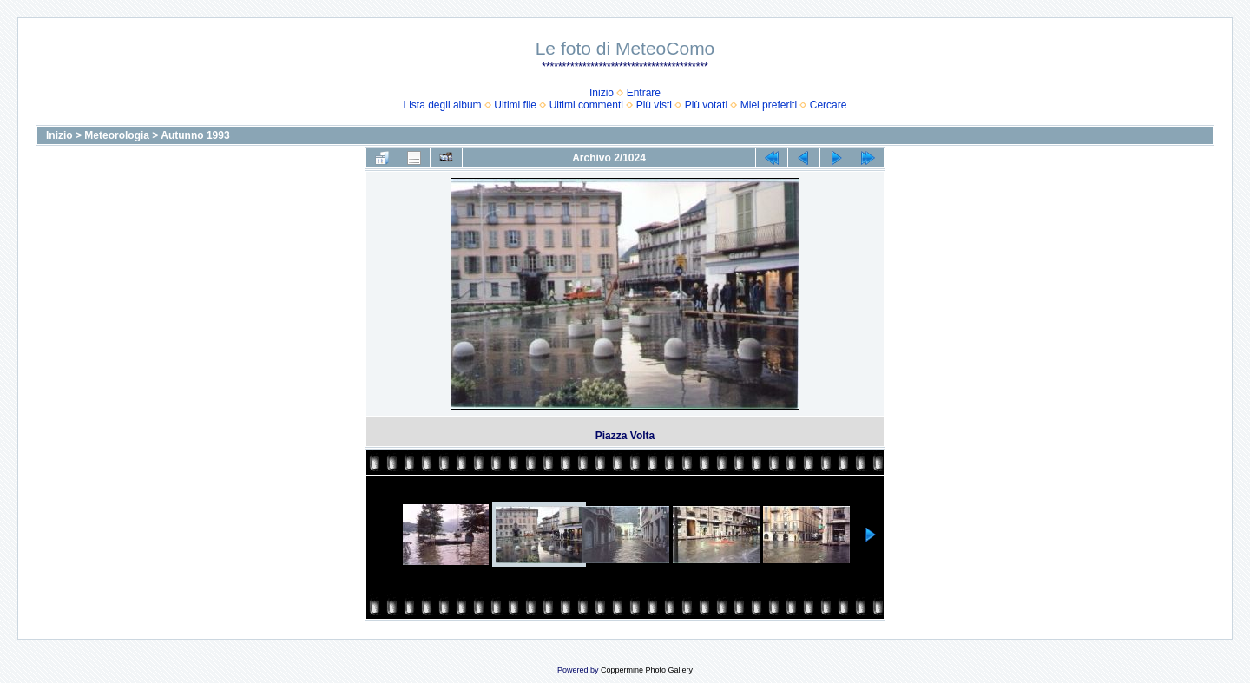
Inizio (601, 93)
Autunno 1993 (195, 135)
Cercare (828, 105)
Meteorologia (116, 135)
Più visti (654, 105)
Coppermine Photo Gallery (647, 670)
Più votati (706, 105)
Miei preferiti (768, 105)
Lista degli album (443, 105)
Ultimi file (515, 105)
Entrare (644, 93)
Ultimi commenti (586, 105)
